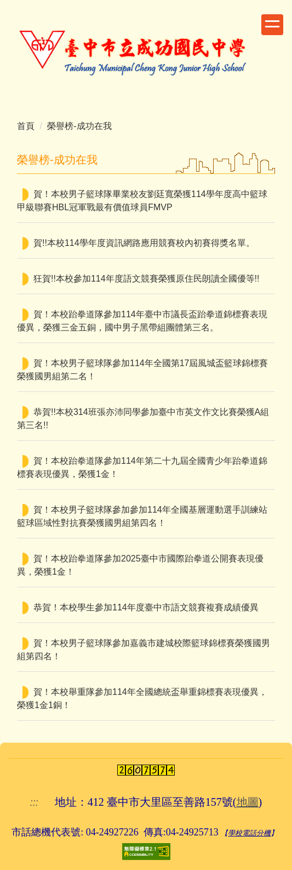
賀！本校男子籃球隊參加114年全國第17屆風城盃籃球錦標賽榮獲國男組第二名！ (142, 369)
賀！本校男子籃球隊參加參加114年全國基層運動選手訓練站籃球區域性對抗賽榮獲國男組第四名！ (142, 516)
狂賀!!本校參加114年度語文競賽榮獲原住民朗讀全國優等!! (146, 278)
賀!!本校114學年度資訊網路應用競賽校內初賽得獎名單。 (144, 243)
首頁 (26, 126)
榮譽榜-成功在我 (79, 126)
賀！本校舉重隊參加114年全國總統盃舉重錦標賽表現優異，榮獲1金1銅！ (142, 698)
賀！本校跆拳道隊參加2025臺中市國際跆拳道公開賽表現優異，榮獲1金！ (140, 565)
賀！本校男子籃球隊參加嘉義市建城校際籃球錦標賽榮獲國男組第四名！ (143, 649)
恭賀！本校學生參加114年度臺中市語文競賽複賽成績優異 (146, 607)
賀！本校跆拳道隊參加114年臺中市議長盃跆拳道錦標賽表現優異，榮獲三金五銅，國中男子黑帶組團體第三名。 (142, 321)
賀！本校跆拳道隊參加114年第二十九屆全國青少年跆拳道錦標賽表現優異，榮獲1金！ (142, 467)
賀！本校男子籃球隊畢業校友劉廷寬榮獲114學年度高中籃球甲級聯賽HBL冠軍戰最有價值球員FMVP (142, 200)
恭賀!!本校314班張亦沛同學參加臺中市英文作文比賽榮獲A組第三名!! (143, 418)
